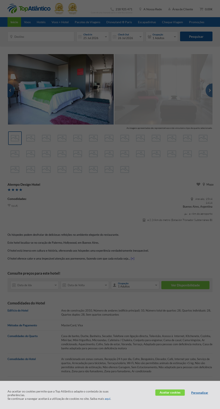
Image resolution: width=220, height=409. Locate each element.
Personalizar (199, 392)
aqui (107, 398)
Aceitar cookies (170, 392)
